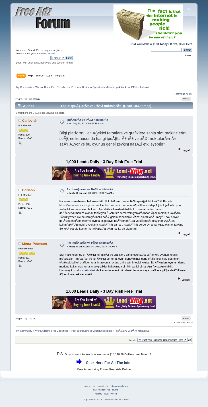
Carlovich (29, 120)
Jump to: (133, 340)
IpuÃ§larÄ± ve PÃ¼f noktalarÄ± (87, 119)
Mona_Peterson (34, 243)
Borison (28, 190)
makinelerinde (90, 270)
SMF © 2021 (103, 386)
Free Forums (111, 389)
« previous (179, 93)
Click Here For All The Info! (109, 363)
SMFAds (97, 389)
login (47, 50)
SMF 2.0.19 (89, 386)
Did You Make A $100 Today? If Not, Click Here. (162, 44)
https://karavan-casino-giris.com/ (79, 205)
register (58, 50)
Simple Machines (119, 386)
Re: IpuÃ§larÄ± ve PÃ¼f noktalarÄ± (90, 189)
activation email (45, 53)
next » (189, 93)
